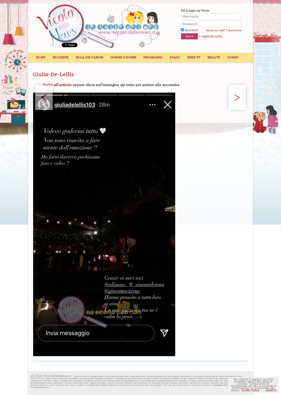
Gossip (232, 57)
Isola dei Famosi (89, 57)
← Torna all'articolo (55, 85)
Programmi (152, 57)
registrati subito (212, 36)
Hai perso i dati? (215, 30)
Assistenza (234, 30)
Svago (175, 57)
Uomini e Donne (123, 57)
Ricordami (189, 30)
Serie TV (193, 57)
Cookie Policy (250, 390)
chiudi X (270, 390)
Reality (213, 57)
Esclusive (60, 57)
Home (40, 57)
